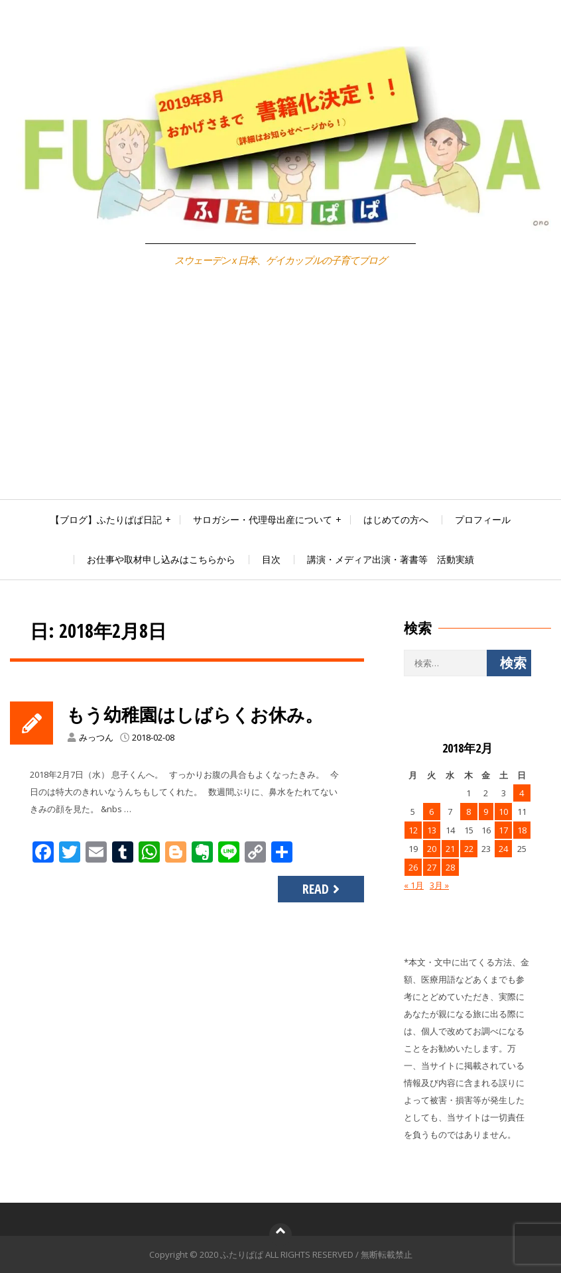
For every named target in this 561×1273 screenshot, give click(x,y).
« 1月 (414, 885)
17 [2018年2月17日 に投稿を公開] (503, 830)
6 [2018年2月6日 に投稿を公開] (431, 812)
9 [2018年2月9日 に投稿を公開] (485, 812)
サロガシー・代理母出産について (262, 519)
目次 (271, 559)
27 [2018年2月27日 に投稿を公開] (431, 867)
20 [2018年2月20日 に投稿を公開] (431, 849)
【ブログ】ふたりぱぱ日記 (106, 519)
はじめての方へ (395, 519)
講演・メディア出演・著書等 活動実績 (390, 559)
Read (322, 889)
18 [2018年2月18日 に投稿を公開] (522, 830)
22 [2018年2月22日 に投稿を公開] (468, 849)
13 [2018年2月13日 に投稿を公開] (431, 830)
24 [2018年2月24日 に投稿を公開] (503, 849)
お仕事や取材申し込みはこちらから (161, 559)
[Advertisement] (280, 400)
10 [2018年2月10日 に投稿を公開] (503, 812)
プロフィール (483, 519)
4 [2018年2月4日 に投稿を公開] (521, 793)
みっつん (96, 737)
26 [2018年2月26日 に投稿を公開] (413, 867)
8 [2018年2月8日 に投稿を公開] (468, 812)
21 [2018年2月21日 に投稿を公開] (450, 849)
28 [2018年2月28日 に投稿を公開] (450, 867)
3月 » (439, 885)
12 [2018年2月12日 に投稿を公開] (413, 830)
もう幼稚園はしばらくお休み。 (199, 714)
